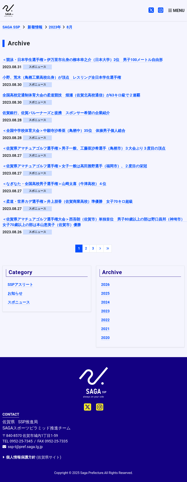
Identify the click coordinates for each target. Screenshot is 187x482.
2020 (105, 337)
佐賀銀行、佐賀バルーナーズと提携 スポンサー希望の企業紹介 (56, 113)
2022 (105, 320)
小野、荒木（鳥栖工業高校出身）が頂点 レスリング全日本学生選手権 (61, 77)
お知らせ (15, 293)
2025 (105, 293)
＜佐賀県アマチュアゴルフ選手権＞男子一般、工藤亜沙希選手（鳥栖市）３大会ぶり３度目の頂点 (83, 148)
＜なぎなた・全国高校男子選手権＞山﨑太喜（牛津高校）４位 (54, 184)
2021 (105, 329)
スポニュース (19, 302)
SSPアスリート (20, 284)
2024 (105, 302)
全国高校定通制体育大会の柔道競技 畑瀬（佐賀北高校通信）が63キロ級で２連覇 (71, 95)
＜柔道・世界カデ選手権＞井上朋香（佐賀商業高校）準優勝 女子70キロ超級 (67, 201)
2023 (105, 311)
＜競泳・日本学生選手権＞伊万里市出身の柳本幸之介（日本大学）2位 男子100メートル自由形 (82, 59)
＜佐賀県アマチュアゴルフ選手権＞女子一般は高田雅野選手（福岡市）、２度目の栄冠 (74, 166)
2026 (105, 284)
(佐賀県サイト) (31, 457)
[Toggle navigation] (176, 10)
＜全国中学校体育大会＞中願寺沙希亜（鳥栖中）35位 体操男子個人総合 (63, 130)
